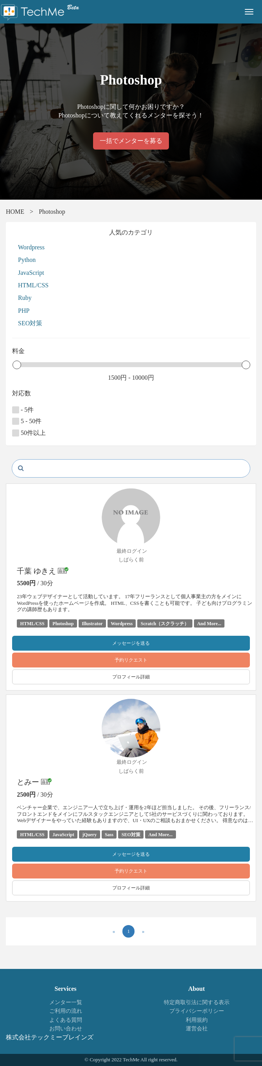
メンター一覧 (65, 1002)
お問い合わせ (65, 1029)
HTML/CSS (33, 285)
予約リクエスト (131, 660)
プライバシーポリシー (196, 1011)
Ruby (25, 297)
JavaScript (31, 272)
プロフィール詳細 (131, 677)
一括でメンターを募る (131, 140)
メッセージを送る (131, 643)
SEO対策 (30, 323)
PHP (23, 310)
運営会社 (197, 1029)
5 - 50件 (26, 421)
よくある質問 (65, 1020)
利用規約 (197, 1020)
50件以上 (29, 433)
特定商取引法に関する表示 (197, 1002)
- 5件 (23, 409)
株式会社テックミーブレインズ (49, 1037)
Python (27, 259)
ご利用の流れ (65, 1011)
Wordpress (31, 247)
